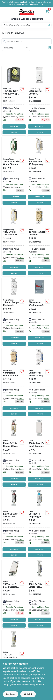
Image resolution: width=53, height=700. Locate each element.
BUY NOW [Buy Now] (14, 132)
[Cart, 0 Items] (47, 11)
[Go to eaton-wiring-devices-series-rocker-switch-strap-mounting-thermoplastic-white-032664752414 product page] (39, 453)
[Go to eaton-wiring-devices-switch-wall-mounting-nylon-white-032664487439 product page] (39, 523)
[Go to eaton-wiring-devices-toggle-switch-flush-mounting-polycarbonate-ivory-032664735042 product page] (14, 171)
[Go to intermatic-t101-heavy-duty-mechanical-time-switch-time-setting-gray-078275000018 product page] (14, 100)
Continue (10, 694)
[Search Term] (27, 25)
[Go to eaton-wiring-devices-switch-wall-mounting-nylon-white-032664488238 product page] (14, 523)
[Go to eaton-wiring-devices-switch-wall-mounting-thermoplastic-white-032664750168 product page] (39, 171)
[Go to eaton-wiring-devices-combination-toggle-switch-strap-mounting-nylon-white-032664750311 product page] (39, 382)
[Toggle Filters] (49, 47)
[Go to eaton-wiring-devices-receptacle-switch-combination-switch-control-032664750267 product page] (14, 312)
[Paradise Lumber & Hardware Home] (26, 12)
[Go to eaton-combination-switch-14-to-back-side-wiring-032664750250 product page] (39, 241)
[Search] (49, 25)
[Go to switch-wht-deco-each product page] (14, 594)
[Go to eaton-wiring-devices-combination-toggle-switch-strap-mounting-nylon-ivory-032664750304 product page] (14, 382)
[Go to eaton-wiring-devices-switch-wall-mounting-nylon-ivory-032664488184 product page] (14, 453)
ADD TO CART (14, 126)
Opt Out (28, 694)
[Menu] (4, 11)
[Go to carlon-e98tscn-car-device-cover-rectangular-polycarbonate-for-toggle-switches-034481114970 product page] (39, 312)
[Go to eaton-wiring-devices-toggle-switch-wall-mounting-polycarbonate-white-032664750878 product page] (39, 594)
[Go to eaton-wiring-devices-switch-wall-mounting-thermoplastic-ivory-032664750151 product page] (14, 241)
